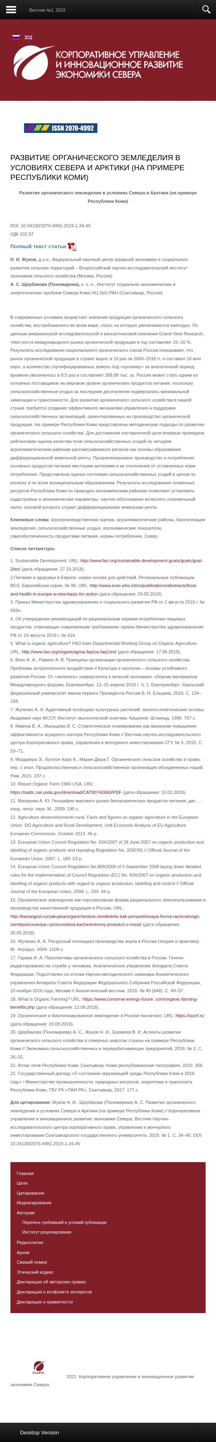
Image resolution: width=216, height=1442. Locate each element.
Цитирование (30, 1193)
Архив (23, 1252)
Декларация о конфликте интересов (54, 1291)
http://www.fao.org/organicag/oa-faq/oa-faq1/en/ (69, 651)
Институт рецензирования (46, 1232)
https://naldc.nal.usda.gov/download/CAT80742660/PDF (66, 792)
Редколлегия (30, 1242)
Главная (25, 1173)
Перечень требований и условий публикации (64, 1222)
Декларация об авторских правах (51, 1281)
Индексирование (34, 1202)
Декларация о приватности (45, 1301)
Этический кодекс (35, 1272)
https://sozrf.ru (190, 1015)
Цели (22, 1183)
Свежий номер (32, 1262)
